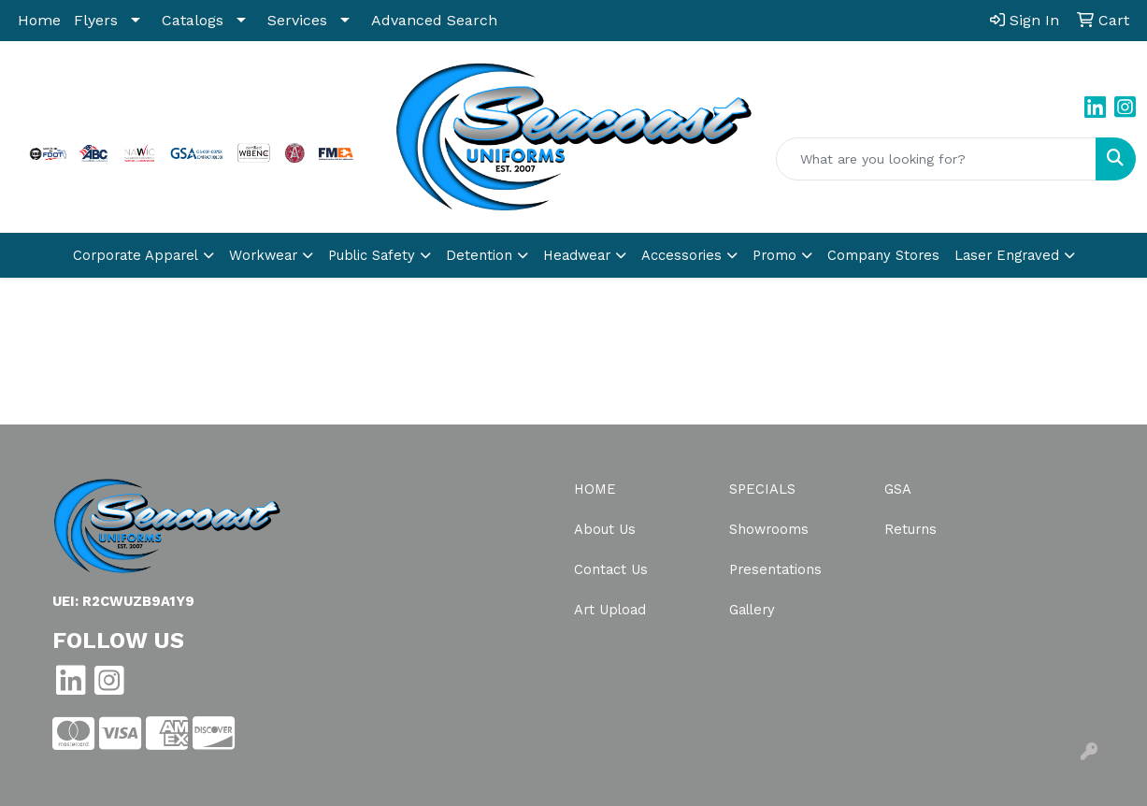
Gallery (752, 609)
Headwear (576, 255)
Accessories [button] (681, 255)
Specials (762, 489)
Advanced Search (434, 20)
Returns (910, 529)
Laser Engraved (1006, 255)
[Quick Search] (936, 158)
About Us (605, 529)
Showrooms (769, 529)
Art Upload (610, 609)
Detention (479, 255)
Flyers (96, 20)
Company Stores (883, 255)
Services (297, 20)
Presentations (775, 569)
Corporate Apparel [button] (135, 255)
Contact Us (611, 569)
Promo (774, 255)
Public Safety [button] (371, 255)
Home (39, 20)
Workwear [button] (263, 255)
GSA (897, 489)
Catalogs (192, 20)
